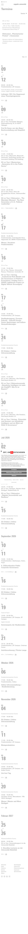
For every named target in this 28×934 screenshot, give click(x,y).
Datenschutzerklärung (17, 466)
